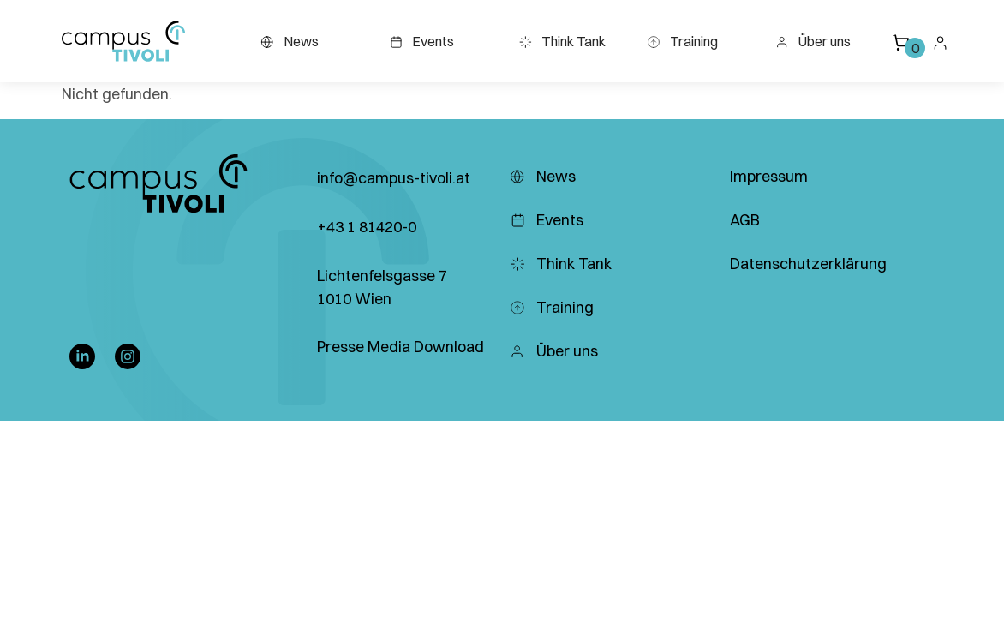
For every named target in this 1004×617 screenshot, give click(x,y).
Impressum (769, 176)
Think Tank (562, 41)
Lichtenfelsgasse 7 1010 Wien (382, 287)
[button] (123, 41)
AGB (745, 220)
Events (421, 41)
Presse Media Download (400, 346)
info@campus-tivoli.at (393, 178)
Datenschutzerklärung (808, 263)
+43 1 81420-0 (366, 227)
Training (682, 41)
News (289, 41)
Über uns (813, 41)
